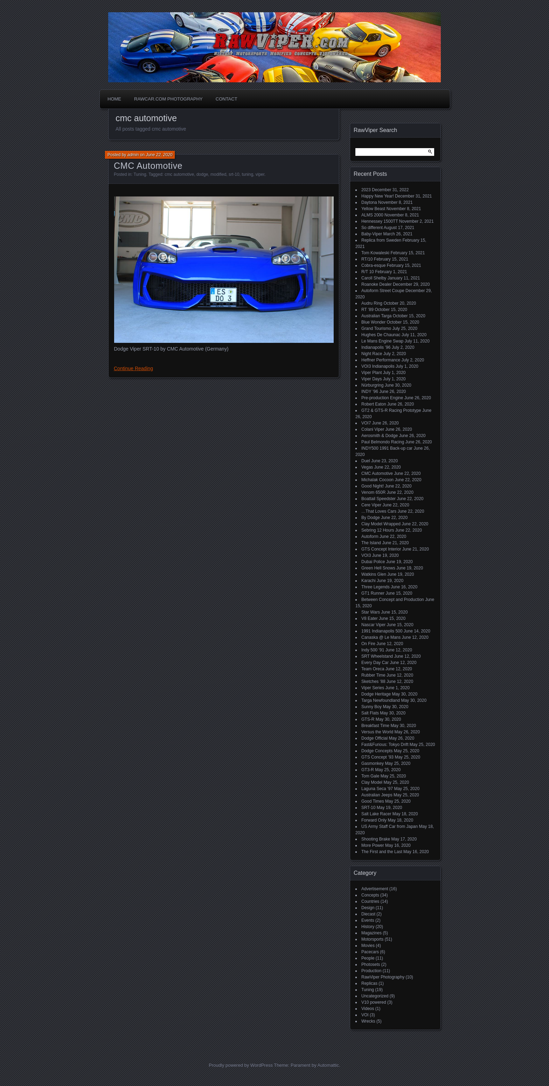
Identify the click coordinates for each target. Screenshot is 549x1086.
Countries (370, 901)
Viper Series (372, 687)
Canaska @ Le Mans (381, 637)
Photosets (370, 964)
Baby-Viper (371, 233)
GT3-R (367, 769)
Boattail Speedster (378, 498)
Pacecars (370, 951)
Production (371, 970)
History (367, 926)
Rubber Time (373, 675)
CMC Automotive (148, 166)
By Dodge (370, 517)
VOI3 (366, 555)
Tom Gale (370, 776)
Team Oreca (372, 668)
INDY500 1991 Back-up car (386, 448)
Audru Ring (371, 303)
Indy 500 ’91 (372, 650)
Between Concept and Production (392, 599)
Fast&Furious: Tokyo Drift (384, 744)
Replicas (369, 983)
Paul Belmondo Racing (382, 442)
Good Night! (372, 486)
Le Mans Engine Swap (382, 341)
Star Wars (370, 612)
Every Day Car (375, 662)
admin (133, 154)
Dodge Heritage (376, 694)
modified (218, 174)
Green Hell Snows (378, 568)
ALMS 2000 (372, 215)
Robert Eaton (373, 404)
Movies (368, 945)
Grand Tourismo (376, 328)
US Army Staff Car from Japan (389, 826)
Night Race (371, 353)
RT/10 (367, 259)
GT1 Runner (372, 593)
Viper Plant (371, 372)
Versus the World (377, 731)
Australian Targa (376, 315)
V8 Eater (369, 618)
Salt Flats (370, 713)
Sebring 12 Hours (377, 530)
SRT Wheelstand (377, 656)
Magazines (371, 933)
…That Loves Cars (378, 511)
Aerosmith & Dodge (379, 435)
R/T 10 (367, 271)
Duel (365, 460)
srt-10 (234, 174)
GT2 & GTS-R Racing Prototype (391, 410)
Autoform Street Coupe (382, 290)
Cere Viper (371, 505)
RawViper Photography (382, 977)
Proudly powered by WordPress (241, 1065)
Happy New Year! (377, 196)
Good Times (372, 801)
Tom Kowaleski (375, 252)
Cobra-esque (373, 265)
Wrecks (368, 1021)
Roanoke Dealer (376, 284)
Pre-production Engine (382, 397)
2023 (366, 189)
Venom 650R (373, 492)
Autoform (369, 536)
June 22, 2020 (159, 154)
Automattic (328, 1065)
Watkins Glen (373, 574)
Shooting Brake (375, 839)
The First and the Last (381, 851)
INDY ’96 (369, 391)
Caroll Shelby (373, 278)
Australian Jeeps (376, 795)
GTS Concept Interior (381, 549)
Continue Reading (133, 368)
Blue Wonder (373, 322)
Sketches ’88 (373, 681)
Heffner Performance (380, 360)
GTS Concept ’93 (377, 757)
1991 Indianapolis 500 (381, 631)
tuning (247, 174)
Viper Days (371, 378)
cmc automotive (179, 174)
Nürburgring (372, 385)
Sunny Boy (371, 706)
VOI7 (366, 423)
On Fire (368, 643)
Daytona (369, 202)
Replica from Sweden (381, 240)
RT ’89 (367, 309)
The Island (371, 542)
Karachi (368, 580)
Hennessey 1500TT (379, 221)
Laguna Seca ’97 (377, 788)
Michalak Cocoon (377, 479)
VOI (365, 1014)
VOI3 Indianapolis (378, 366)
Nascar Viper (373, 624)
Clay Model (371, 782)
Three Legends (375, 586)
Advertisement (374, 888)
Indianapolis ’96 (375, 347)
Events (367, 920)
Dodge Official (374, 738)
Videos (367, 1008)
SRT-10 (368, 807)
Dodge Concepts (376, 750)
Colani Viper (372, 429)
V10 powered (373, 1002)
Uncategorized (374, 996)
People (367, 958)
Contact (226, 99)
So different (372, 227)
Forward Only (374, 820)
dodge (202, 174)
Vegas (367, 467)
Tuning (139, 174)
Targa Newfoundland (380, 700)
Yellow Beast (373, 208)
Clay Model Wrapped (381, 523)
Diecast (368, 914)
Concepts (370, 895)
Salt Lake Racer (376, 813)
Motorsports (372, 939)
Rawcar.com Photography (168, 99)
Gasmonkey (372, 763)
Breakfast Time (375, 725)
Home (114, 99)
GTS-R (367, 719)
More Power (372, 845)
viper (260, 174)
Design (367, 907)
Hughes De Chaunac (380, 334)
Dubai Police (373, 561)
